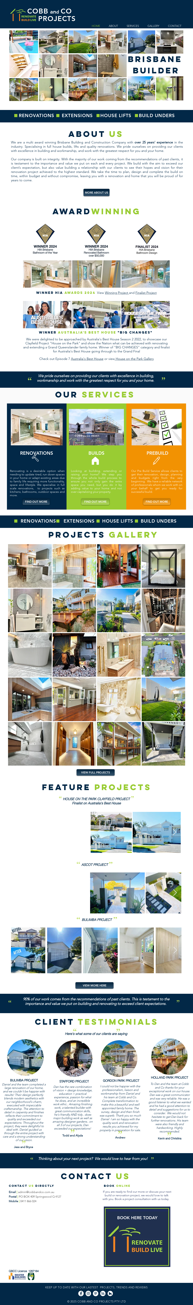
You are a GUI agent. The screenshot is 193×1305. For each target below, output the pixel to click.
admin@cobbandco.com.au (36, 1192)
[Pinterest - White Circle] (95, 1293)
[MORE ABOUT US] (96, 192)
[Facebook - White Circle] (81, 1293)
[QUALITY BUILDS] (96, 107)
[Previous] (13, 69)
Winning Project (117, 293)
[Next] (179, 69)
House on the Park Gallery (134, 359)
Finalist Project (146, 293)
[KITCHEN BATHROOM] (101, 107)
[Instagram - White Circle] (88, 1293)
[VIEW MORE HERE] (94, 985)
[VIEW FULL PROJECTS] (96, 772)
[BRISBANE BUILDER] (92, 107)
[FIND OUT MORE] (36, 501)
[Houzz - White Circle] (110, 1293)
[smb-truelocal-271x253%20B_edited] (103, 1293)
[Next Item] (174, 832)
